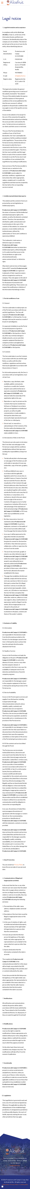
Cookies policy (23, 1184)
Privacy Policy (18, 865)
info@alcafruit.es (20, 76)
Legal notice (5, 1184)
